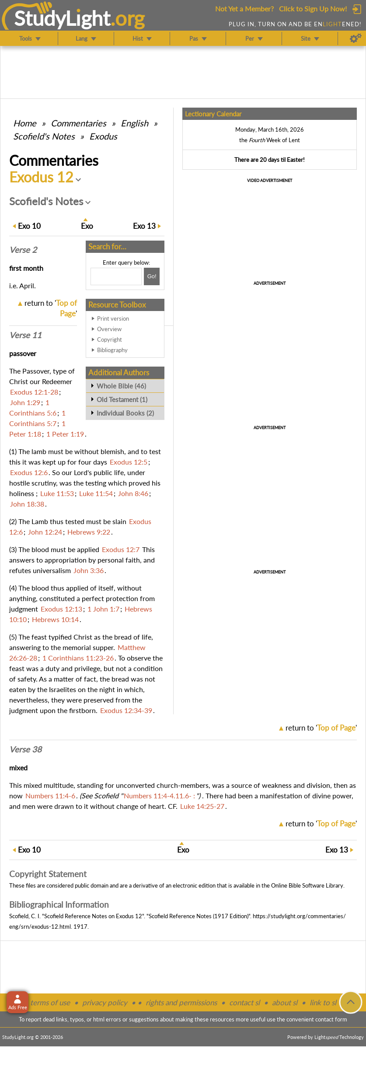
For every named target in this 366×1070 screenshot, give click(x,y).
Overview (109, 328)
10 (29, 226)
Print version (113, 318)
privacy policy (104, 1002)
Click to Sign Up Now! (313, 8)
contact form (331, 1019)
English (134, 123)
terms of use (50, 1002)
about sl (284, 1002)
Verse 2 (23, 250)
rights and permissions (181, 1002)
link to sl (323, 1002)
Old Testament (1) (122, 399)
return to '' (321, 727)
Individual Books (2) (125, 413)
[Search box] (116, 276)
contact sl (244, 1002)
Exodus (103, 136)
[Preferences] (356, 38)
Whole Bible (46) (121, 386)
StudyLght (62, 18)
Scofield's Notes (44, 136)
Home (24, 123)
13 (144, 226)
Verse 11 (25, 335)
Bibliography (112, 349)
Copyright (109, 339)
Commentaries (78, 123)
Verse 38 (25, 749)
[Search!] (152, 276)
